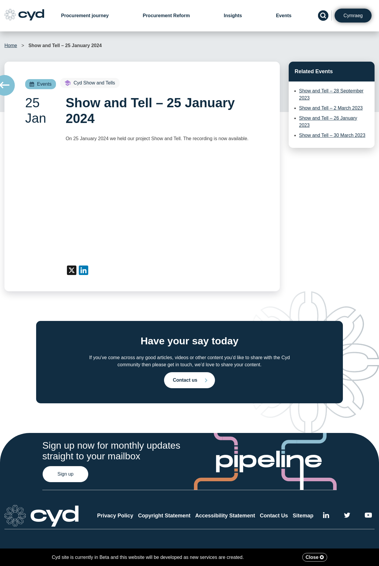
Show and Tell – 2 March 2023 (331, 108)
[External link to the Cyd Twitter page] (347, 516)
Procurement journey (85, 15)
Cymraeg (353, 15)
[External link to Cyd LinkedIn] (326, 516)
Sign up (65, 474)
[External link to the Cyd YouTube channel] (368, 516)
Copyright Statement (164, 516)
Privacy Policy (115, 516)
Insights (233, 15)
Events (283, 15)
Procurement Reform (166, 15)
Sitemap (303, 516)
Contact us (185, 380)
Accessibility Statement (225, 516)
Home (10, 45)
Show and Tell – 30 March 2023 (332, 135)
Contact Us (274, 516)
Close (315, 557)
